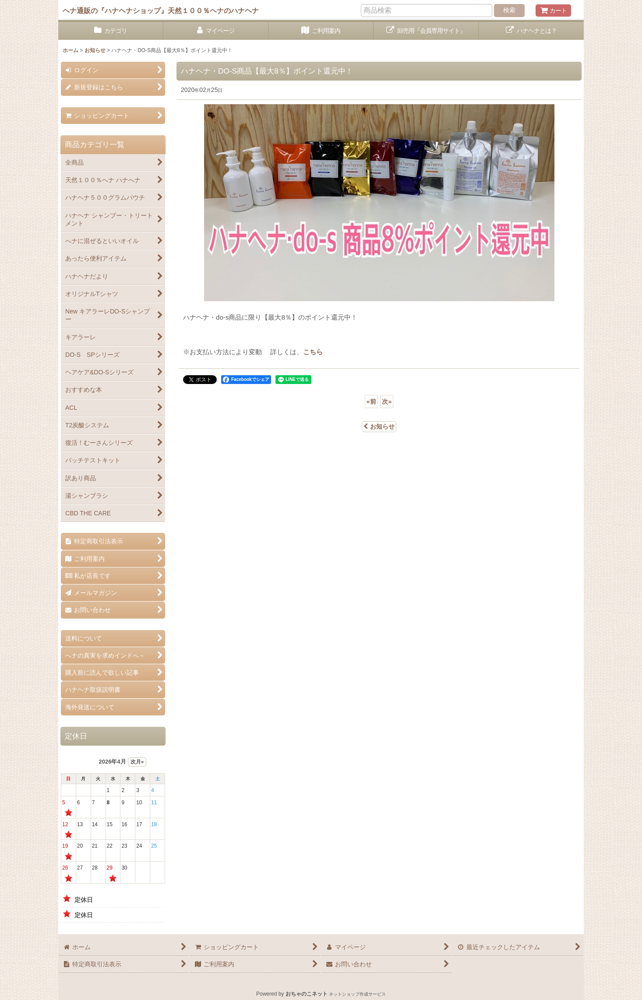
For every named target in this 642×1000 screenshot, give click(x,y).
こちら (313, 352)
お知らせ (379, 426)
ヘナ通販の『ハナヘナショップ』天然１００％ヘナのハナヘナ (161, 10)
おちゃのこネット (307, 994)
